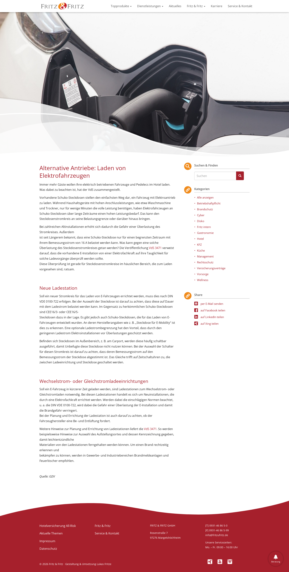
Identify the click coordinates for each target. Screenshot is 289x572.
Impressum (47, 541)
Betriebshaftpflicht (208, 203)
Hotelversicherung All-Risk (57, 526)
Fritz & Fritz (196, 6)
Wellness (202, 280)
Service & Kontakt (240, 6)
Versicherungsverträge (211, 268)
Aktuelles (175, 6)
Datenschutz (48, 549)
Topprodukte (121, 6)
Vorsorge (202, 274)
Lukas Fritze (104, 564)
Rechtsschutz (205, 262)
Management (205, 256)
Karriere (216, 6)
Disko (200, 221)
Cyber (200, 215)
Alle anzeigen (205, 197)
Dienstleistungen (150, 6)
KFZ (199, 244)
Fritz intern (204, 227)
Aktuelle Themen (51, 533)
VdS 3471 (155, 248)
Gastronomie (205, 233)
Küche (201, 250)
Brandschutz (205, 209)
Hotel (200, 239)
